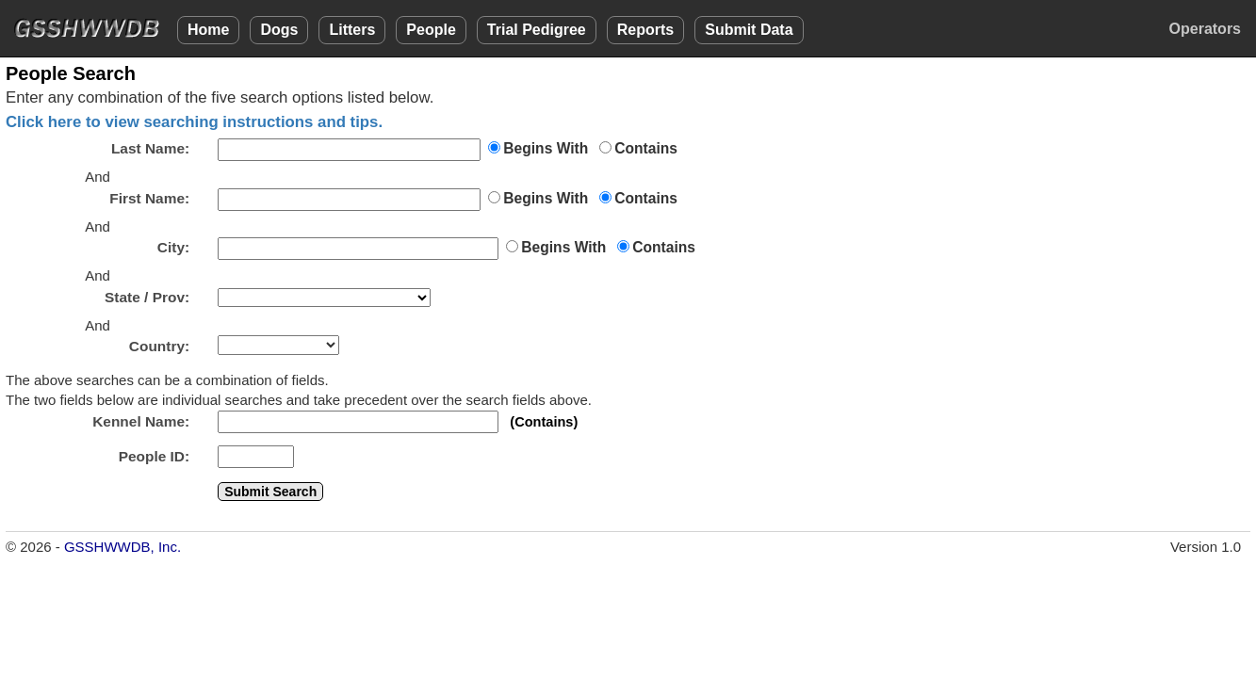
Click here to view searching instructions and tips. (194, 122)
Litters (352, 30)
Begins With (545, 148)
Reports (645, 30)
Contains (645, 148)
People (430, 30)
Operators (1205, 29)
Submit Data (748, 30)
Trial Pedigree (536, 30)
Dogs (279, 30)
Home (208, 30)
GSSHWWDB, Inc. (122, 547)
